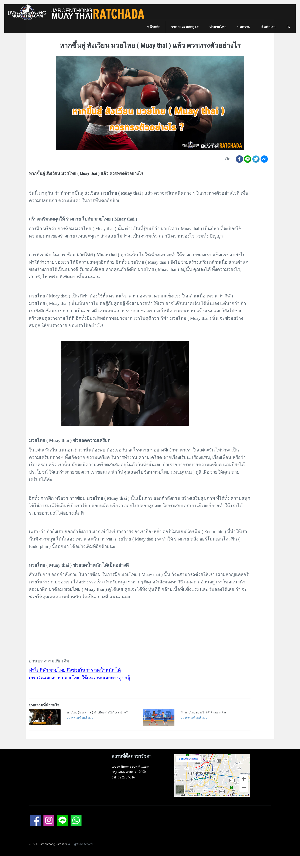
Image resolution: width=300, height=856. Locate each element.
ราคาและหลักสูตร (185, 27)
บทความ (243, 27)
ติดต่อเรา (268, 27)
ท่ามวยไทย (217, 27)
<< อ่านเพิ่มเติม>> (80, 718)
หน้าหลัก (153, 27)
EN (288, 27)
